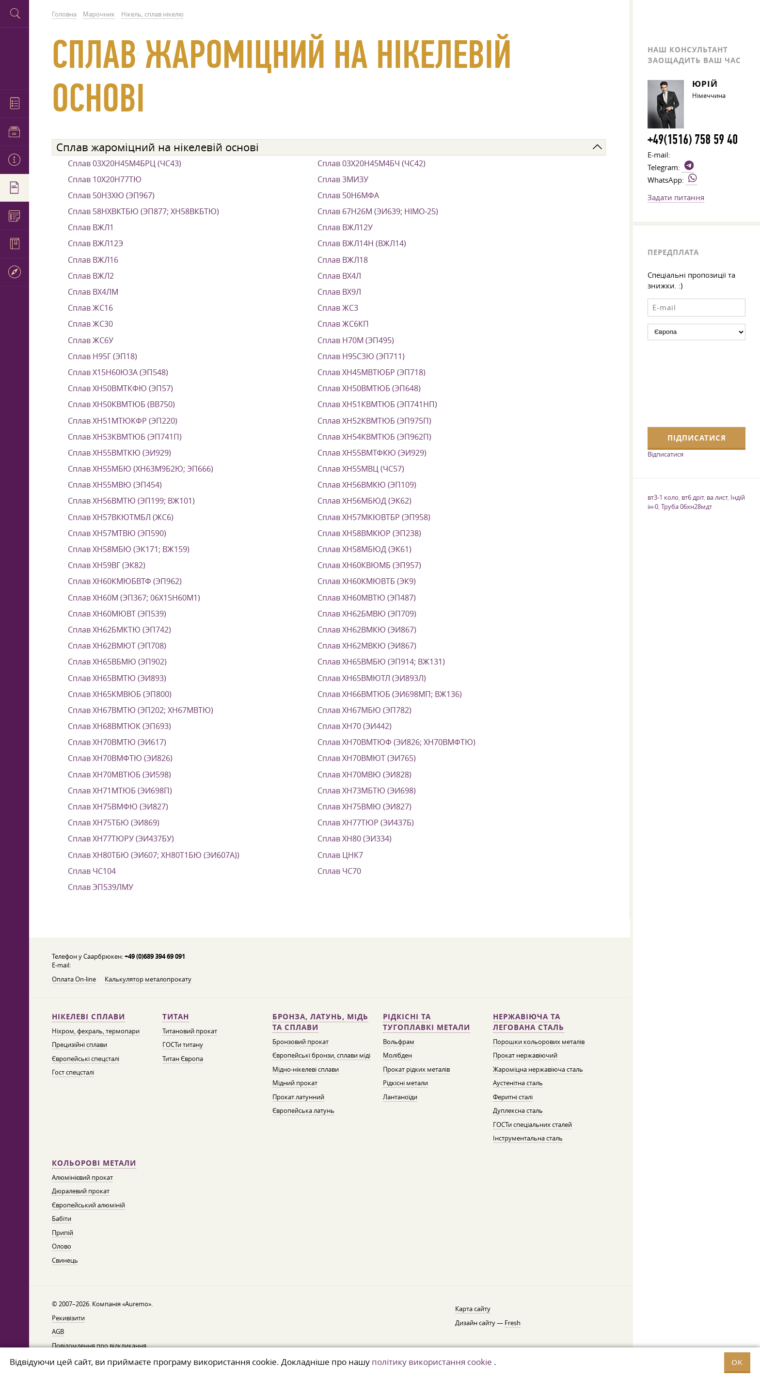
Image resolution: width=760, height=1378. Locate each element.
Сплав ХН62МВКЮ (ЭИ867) (366, 645)
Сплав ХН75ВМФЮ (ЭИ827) (118, 806)
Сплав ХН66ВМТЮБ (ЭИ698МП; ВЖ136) (389, 694)
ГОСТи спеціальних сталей (532, 1125)
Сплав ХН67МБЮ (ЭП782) (364, 710)
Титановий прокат (189, 1031)
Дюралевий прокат (81, 1191)
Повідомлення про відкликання (99, 1346)
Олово (61, 1246)
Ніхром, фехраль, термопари (96, 1031)
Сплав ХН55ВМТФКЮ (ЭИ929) (372, 452)
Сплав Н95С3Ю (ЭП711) (361, 356)
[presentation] (687, 382)
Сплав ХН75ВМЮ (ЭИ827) (364, 806)
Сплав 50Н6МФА (348, 195)
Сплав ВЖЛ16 (93, 259)
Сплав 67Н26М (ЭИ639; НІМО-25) (377, 211)
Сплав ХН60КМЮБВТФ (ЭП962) (125, 581)
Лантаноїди (400, 1097)
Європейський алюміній (88, 1205)
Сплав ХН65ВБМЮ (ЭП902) (117, 661)
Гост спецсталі (73, 1072)
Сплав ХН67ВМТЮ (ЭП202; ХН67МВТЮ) (140, 710)
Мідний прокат (294, 1083)
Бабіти (61, 1219)
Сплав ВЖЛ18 (342, 259)
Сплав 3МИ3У (342, 179)
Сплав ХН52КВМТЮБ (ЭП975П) (374, 420)
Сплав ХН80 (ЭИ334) (354, 838)
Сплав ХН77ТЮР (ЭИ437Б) (365, 822)
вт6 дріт (692, 497)
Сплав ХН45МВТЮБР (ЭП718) (371, 372)
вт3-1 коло (663, 497)
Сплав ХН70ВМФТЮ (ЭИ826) (120, 758)
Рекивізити (68, 1318)
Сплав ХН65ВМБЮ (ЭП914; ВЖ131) (381, 661)
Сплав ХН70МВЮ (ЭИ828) (364, 774)
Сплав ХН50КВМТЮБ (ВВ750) (121, 404)
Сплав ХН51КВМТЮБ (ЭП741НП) (377, 404)
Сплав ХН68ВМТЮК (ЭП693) (119, 726)
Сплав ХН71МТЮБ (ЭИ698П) (120, 790)
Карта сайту (473, 1309)
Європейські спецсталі (85, 1059)
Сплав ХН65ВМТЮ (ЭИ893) (117, 678)
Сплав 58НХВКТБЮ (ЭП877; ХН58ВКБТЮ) (143, 211)
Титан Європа (182, 1059)
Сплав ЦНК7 (340, 855)
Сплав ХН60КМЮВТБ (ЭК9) (366, 581)
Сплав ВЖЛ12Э (95, 243)
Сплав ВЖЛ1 (91, 227)
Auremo (14, 57)
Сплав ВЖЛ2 (91, 275)
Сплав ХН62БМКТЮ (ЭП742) (119, 629)
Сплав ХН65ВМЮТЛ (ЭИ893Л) (371, 678)
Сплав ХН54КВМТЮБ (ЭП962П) (374, 436)
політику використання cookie (432, 1361)
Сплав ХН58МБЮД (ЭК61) (364, 549)
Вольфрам (398, 1042)
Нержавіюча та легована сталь (528, 1022)
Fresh (513, 1323)
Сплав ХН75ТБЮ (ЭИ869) (113, 822)
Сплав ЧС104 (92, 871)
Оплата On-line (74, 979)
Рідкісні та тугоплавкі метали (426, 1022)
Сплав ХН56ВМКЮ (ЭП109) (366, 484)
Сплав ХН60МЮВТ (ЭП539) (117, 613)
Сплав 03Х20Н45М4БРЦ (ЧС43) (124, 163)
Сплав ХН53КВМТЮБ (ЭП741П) (125, 436)
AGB (58, 1332)
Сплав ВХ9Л (339, 291)
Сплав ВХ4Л (339, 275)
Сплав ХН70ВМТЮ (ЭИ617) (117, 742)
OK (737, 1362)
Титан (175, 1017)
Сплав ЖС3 (337, 307)
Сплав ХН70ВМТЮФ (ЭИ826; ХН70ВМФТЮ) (396, 742)
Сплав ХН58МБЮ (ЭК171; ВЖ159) (129, 549)
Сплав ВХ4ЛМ (93, 291)
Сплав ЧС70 (339, 871)
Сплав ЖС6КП (343, 323)
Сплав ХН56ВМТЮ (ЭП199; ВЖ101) (131, 500)
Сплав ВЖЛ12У (345, 227)
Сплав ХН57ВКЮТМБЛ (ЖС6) (121, 517)
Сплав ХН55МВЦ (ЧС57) (360, 468)
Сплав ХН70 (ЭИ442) (354, 726)
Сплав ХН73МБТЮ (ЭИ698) (366, 790)
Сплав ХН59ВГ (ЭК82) (106, 565)
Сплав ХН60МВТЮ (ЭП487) (366, 597)
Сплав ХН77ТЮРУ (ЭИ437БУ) (121, 838)
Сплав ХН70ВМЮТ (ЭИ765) (366, 758)
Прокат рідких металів (416, 1069)
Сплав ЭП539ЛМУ (100, 887)
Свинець (65, 1260)
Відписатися (665, 454)
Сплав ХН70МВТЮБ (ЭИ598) (119, 774)
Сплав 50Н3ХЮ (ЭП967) (111, 195)
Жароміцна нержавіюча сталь (538, 1069)
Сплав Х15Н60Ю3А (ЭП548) (118, 372)
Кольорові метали (94, 1163)
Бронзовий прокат (300, 1042)
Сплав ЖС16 (90, 307)
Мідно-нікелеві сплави (305, 1069)
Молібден (397, 1055)
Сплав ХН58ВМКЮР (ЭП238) (369, 533)
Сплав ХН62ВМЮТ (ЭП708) (117, 645)
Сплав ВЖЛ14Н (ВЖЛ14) (361, 243)
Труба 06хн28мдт (686, 506)
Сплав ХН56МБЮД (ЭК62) (364, 500)
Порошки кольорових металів (539, 1042)
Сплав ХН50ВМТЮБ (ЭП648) (369, 388)
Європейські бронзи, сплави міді (321, 1055)
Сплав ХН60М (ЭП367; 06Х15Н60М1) (134, 597)
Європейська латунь (303, 1111)
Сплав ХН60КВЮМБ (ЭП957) (369, 565)
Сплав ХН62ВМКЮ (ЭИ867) (366, 629)
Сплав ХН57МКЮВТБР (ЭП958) (373, 517)
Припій (62, 1233)
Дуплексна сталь (518, 1111)
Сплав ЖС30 (90, 323)
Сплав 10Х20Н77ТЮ (105, 179)
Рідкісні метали (405, 1083)
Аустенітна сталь (518, 1083)
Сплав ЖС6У (90, 340)
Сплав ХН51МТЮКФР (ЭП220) (122, 420)
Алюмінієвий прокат (82, 1177)
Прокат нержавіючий (525, 1055)
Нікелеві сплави (88, 1017)
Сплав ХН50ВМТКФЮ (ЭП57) (120, 388)
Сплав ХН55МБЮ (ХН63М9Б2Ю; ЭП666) (140, 468)
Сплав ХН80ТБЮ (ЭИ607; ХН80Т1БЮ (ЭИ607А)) (153, 855)
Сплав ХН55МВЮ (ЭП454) (115, 484)
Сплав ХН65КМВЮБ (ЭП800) (120, 694)
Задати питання (676, 197)
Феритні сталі (513, 1097)
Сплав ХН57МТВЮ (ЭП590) (117, 533)
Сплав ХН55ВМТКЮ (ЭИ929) (119, 452)
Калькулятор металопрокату (148, 979)
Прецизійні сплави (79, 1045)
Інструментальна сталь (528, 1138)
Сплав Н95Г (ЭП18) (102, 356)
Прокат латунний (298, 1097)
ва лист (717, 497)
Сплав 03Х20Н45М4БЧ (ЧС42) (371, 163)
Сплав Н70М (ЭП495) (355, 340)
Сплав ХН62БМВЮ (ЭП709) (366, 613)
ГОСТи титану (182, 1045)
